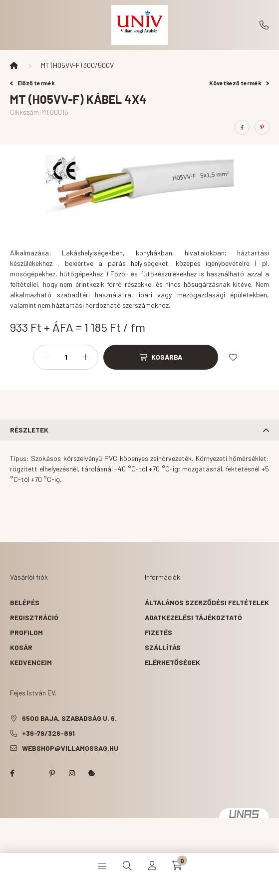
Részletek (29, 430)
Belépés (24, 602)
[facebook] (242, 127)
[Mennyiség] (66, 357)
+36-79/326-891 (264, 25)
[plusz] (85, 357)
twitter (32, 773)
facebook (12, 773)
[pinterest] (262, 127)
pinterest (52, 773)
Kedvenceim (31, 662)
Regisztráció (34, 617)
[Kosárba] (160, 357)
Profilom (26, 632)
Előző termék (32, 82)
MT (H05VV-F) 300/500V (77, 65)
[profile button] (152, 866)
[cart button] (177, 866)
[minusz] (46, 357)
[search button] (127, 866)
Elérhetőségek (172, 662)
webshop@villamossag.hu (70, 748)
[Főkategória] (14, 65)
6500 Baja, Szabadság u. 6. (69, 718)
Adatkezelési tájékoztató (193, 617)
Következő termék (239, 82)
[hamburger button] (102, 866)
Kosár (21, 647)
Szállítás (163, 647)
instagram (72, 773)
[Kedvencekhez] (233, 357)
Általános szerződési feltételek (207, 602)
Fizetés (158, 632)
